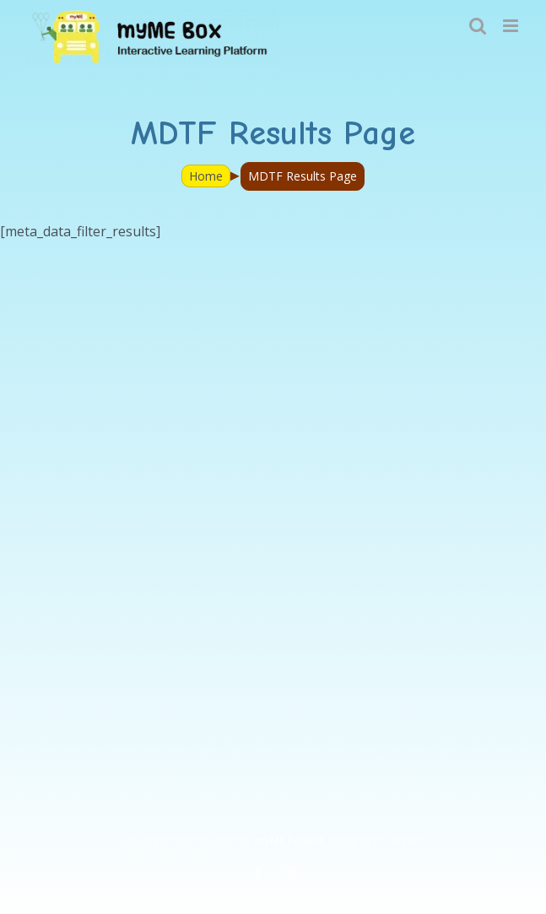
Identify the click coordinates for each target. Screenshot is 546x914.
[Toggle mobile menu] (512, 26)
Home (206, 176)
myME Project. (290, 839)
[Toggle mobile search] (477, 26)
